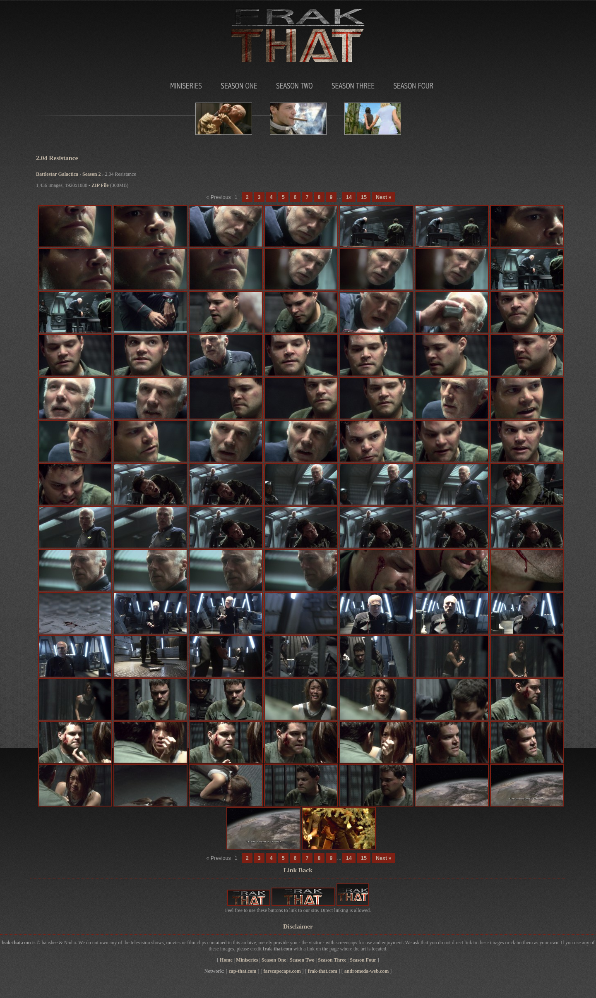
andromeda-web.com (366, 971)
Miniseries (247, 960)
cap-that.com (242, 971)
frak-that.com (322, 971)
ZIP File (100, 185)
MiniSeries (161, 83)
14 (349, 197)
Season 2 (91, 174)
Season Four (413, 83)
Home (226, 960)
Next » (384, 197)
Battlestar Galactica (57, 174)
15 (364, 197)
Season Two (294, 83)
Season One (236, 83)
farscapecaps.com (281, 971)
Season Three (353, 83)
